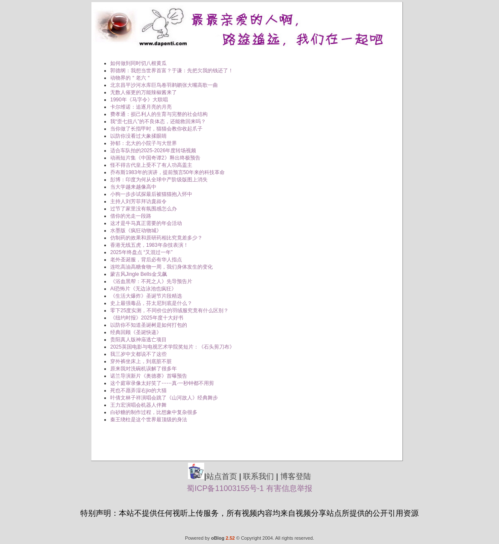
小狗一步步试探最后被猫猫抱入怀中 (151, 194)
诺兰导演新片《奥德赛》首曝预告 (148, 376)
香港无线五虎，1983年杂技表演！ (149, 245)
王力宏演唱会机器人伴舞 (138, 405)
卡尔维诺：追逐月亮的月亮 (141, 107)
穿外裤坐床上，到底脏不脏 (141, 361)
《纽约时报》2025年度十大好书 (146, 318)
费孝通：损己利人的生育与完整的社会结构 (159, 114)
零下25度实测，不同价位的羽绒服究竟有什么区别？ (169, 310)
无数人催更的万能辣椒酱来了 (143, 92)
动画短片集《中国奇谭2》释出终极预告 (155, 158)
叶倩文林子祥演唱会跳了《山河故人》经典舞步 (164, 398)
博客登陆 (295, 476)
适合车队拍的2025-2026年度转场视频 (153, 151)
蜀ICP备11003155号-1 (225, 488)
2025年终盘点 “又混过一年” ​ (142, 252)
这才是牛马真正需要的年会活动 (146, 223)
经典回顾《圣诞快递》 (135, 332)
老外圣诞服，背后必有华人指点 (146, 260)
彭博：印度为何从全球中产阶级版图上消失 (159, 180)
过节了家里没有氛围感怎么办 (143, 209)
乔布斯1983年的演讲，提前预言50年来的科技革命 (167, 172)
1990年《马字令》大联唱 (139, 100)
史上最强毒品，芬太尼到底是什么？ (151, 303)
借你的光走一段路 (130, 216)
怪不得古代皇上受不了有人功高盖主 (151, 165)
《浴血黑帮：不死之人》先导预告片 (151, 281)
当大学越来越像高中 (133, 187)
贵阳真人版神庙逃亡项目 (138, 340)
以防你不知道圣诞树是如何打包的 (148, 325)
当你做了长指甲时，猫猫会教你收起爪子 (156, 129)
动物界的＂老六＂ (130, 78)
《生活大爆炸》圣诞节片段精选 (146, 296)
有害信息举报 (289, 488)
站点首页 (221, 476)
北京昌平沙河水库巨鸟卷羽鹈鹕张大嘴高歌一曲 (164, 85)
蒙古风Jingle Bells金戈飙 (138, 274)
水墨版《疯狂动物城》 (135, 231)
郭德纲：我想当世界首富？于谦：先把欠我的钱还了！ (171, 71)
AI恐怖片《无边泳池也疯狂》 (143, 289)
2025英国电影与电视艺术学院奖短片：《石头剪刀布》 (172, 347)
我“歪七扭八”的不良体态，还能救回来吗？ (158, 121)
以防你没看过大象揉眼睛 (138, 136)
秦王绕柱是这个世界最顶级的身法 (148, 420)
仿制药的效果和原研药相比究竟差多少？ (156, 238)
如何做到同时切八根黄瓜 (138, 63)
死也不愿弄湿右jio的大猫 (138, 390)
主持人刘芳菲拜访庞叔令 (138, 201)
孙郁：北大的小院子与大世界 (143, 143)
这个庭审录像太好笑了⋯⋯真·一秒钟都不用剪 (162, 383)
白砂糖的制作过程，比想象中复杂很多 (153, 412)
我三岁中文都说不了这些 (138, 354)
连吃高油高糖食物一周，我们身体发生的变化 (161, 267)
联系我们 (258, 476)
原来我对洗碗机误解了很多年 (143, 369)
